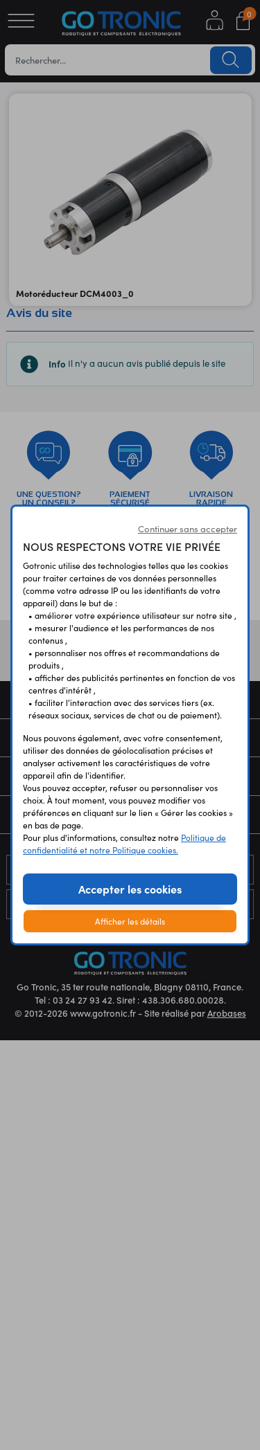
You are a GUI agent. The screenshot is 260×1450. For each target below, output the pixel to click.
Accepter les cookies (130, 888)
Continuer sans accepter (187, 529)
